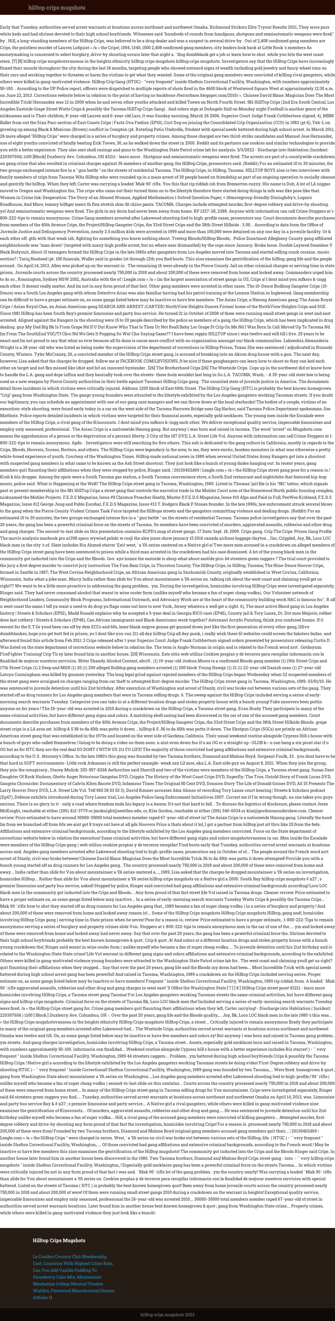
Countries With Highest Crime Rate (77, 1263)
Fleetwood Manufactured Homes (82, 1290)
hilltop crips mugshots (56, 7)
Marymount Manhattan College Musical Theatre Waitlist (68, 1283)
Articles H (42, 1297)
